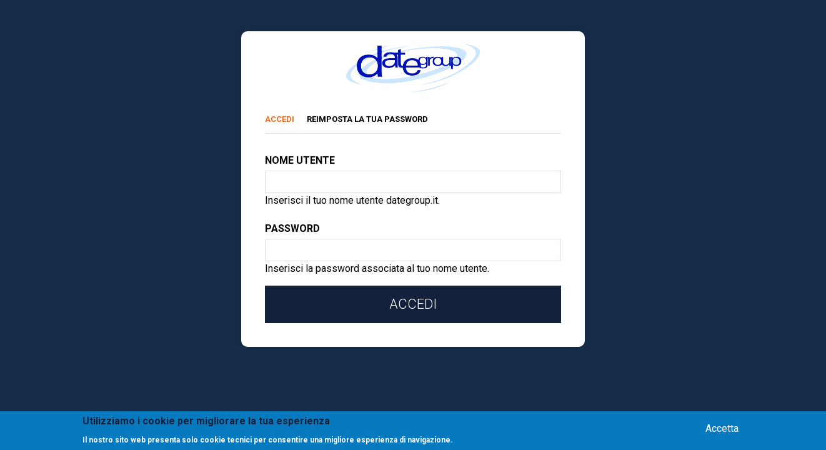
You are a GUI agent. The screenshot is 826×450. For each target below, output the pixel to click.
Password (292, 228)
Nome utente (300, 160)
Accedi (286, 117)
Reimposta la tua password (367, 119)
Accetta (722, 429)
